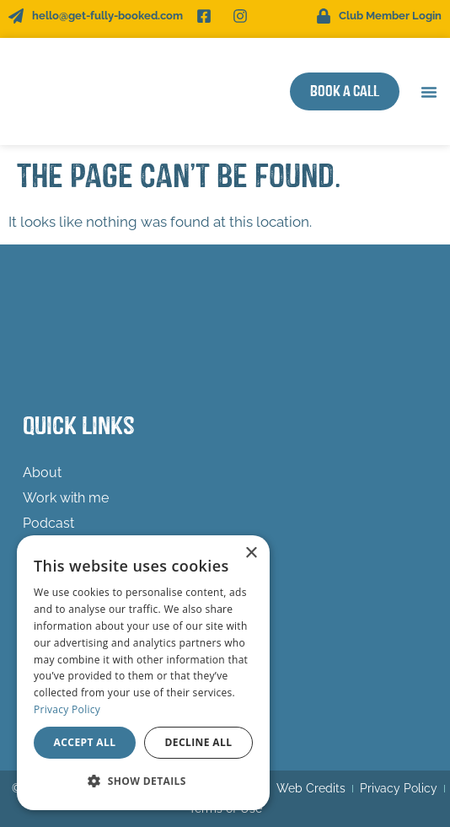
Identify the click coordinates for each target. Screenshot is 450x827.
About (42, 473)
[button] (429, 92)
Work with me (70, 498)
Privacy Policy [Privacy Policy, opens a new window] (67, 709)
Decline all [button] (199, 742)
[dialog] (143, 672)
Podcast (48, 523)
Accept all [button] (85, 742)
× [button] (250, 553)
